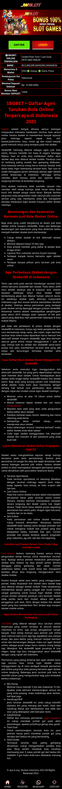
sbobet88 (6, 623)
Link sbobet (8, 553)
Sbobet (5, 129)
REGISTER (22, 784)
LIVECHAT (54, 784)
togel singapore (52, 718)
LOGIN (42, 45)
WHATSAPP (38, 784)
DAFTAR (19, 45)
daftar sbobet (14, 405)
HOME (7, 784)
